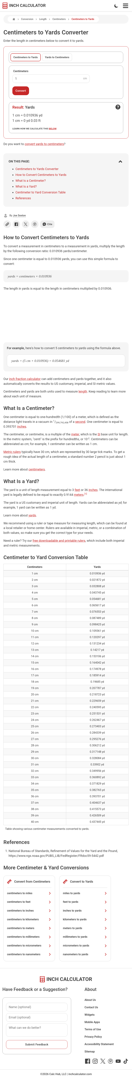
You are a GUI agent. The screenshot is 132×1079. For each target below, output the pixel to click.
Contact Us (91, 1007)
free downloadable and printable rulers (59, 540)
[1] (85, 493)
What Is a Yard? (26, 186)
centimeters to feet (29, 901)
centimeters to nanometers (29, 954)
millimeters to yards (85, 936)
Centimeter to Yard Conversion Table (40, 192)
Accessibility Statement (99, 1044)
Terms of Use (93, 1029)
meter (75, 434)
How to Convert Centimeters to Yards (40, 175)
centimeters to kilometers (29, 919)
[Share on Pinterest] (34, 224)
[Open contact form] (118, 107)
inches (21, 426)
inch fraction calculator (25, 379)
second (80, 422)
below (53, 128)
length (83, 391)
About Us (90, 1000)
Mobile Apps (92, 1022)
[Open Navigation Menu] (125, 6)
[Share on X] (25, 224)
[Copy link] (7, 224)
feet (77, 490)
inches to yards (85, 910)
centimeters (37, 469)
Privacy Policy (93, 1036)
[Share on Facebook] (16, 224)
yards (32, 515)
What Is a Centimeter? (30, 180)
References (23, 198)
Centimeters (59, 19)
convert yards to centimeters (44, 144)
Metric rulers (12, 452)
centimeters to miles (29, 893)
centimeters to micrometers (29, 945)
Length (43, 19)
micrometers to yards (85, 945)
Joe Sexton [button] (19, 215)
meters (79, 494)
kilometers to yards (85, 919)
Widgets (90, 1014)
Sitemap (90, 1051)
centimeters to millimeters (29, 936)
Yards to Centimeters (57, 57)
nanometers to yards (85, 954)
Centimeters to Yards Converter (36, 169)
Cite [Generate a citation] (47, 224)
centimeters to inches (29, 910)
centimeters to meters (29, 928)
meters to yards (85, 928)
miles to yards (85, 893)
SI (99, 434)
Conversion (27, 19)
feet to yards (85, 901)
